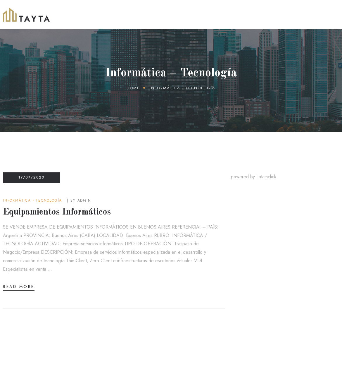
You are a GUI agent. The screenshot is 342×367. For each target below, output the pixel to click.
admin (84, 200)
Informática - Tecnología (32, 200)
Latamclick (266, 176)
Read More (18, 286)
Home (133, 88)
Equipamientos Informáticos (57, 212)
